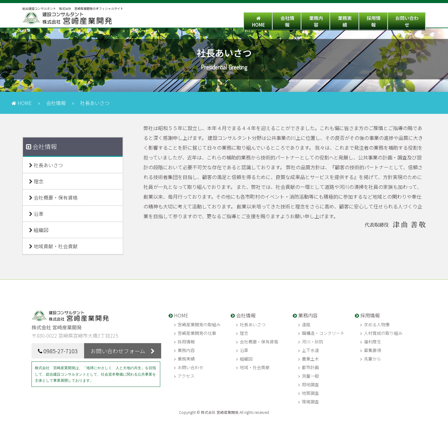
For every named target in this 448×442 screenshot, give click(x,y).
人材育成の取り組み (383, 333)
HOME (200, 19)
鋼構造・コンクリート (323, 333)
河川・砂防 (312, 342)
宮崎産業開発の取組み (199, 324)
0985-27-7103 (60, 351)
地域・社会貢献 (255, 367)
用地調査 (310, 384)
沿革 (36, 213)
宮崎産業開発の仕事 (197, 333)
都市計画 (310, 367)
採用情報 (357, 19)
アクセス (186, 376)
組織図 (38, 230)
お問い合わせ (401, 19)
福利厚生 (372, 342)
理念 (36, 181)
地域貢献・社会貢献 (53, 246)
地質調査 (310, 393)
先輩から (372, 359)
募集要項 (372, 350)
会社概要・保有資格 (53, 197)
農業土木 (310, 359)
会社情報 (239, 19)
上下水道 (310, 350)
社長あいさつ (46, 165)
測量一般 (310, 376)
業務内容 (278, 19)
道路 (306, 324)
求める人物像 (377, 324)
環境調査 (310, 402)
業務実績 (318, 19)
